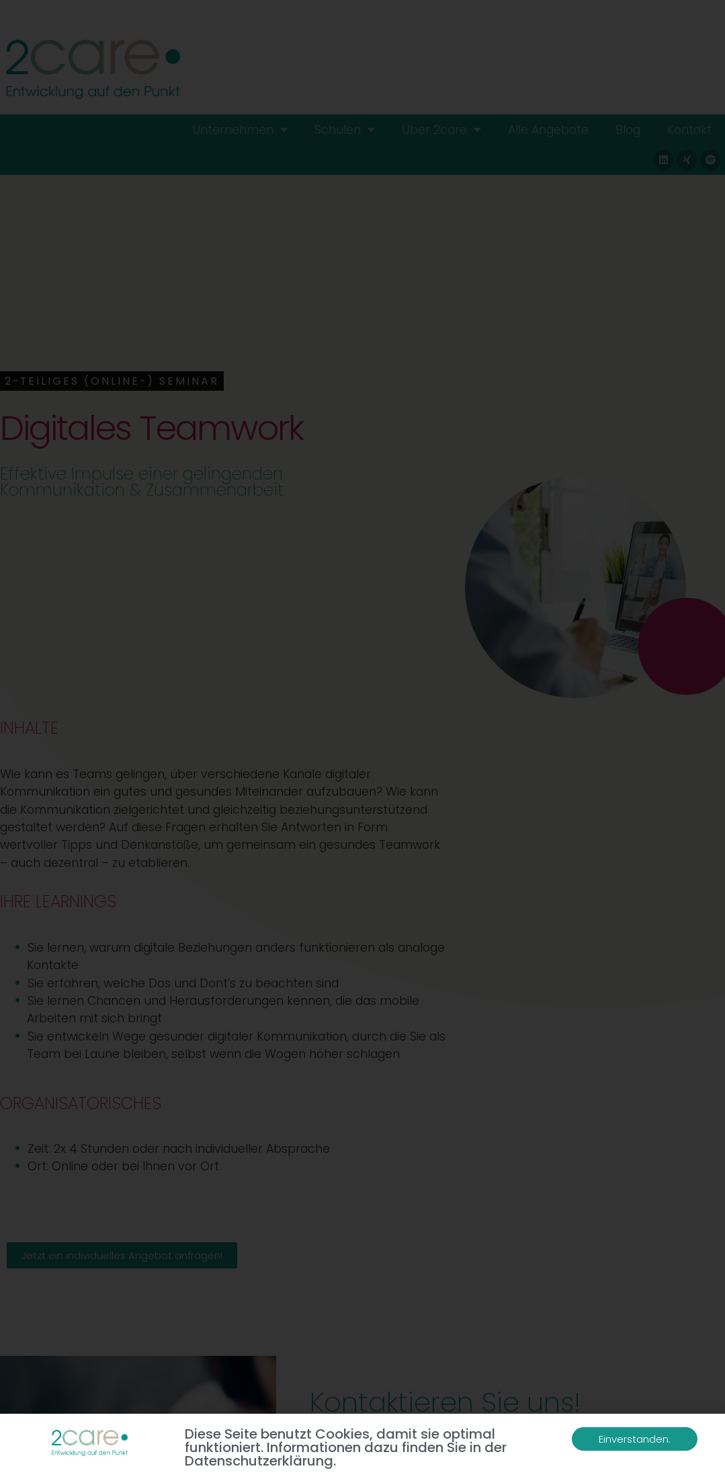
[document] (362, 740)
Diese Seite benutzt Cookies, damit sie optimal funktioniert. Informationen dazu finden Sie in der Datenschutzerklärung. (346, 1447)
